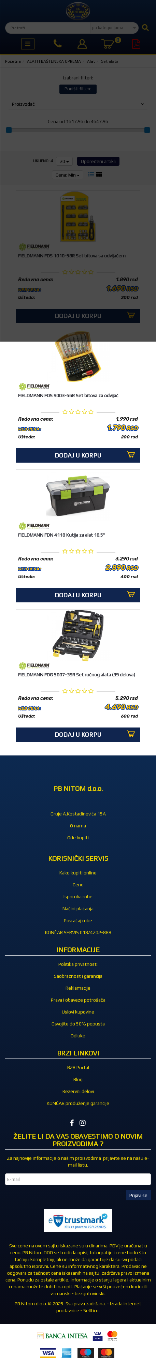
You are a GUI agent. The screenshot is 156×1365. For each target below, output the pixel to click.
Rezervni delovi (78, 1091)
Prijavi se (138, 1195)
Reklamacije (78, 988)
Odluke (78, 1035)
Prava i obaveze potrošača (78, 1000)
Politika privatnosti (78, 964)
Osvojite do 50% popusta (78, 1023)
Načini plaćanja (78, 908)
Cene (78, 884)
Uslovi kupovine (78, 1012)
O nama (78, 825)
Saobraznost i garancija (78, 976)
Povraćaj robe (78, 920)
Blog (78, 1079)
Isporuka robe (78, 896)
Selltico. (91, 1310)
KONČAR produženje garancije (78, 1103)
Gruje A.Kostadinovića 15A (78, 813)
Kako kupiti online (78, 872)
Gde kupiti (78, 837)
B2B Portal (78, 1067)
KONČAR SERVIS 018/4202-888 (78, 932)
